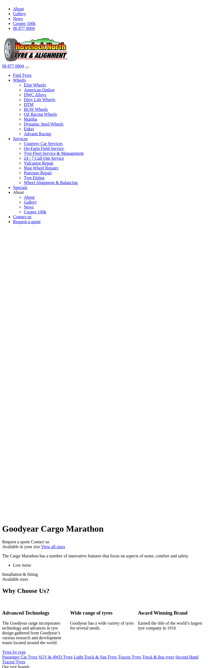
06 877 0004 (24, 28)
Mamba (30, 119)
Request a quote (27, 221)
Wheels (19, 80)
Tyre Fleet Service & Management (54, 153)
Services (20, 138)
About (18, 9)
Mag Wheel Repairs (41, 168)
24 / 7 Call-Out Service (44, 158)
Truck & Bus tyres (158, 657)
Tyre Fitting (34, 177)
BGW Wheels (36, 109)
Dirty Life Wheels (39, 99)
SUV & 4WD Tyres (55, 657)
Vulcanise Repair (39, 163)
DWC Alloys (35, 94)
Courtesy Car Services (43, 143)
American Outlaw (39, 90)
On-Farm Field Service (44, 148)
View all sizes (53, 546)
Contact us (22, 216)
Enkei (29, 129)
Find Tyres (22, 75)
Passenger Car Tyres (19, 657)
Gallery (19, 13)
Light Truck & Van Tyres (95, 657)
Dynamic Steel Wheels (43, 124)
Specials (20, 187)
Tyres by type (14, 652)
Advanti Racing (37, 133)
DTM (29, 104)
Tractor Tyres (129, 657)
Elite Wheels (35, 85)
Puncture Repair (38, 173)
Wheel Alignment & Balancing (51, 182)
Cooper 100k (24, 23)
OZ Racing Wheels (40, 114)
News (18, 18)
